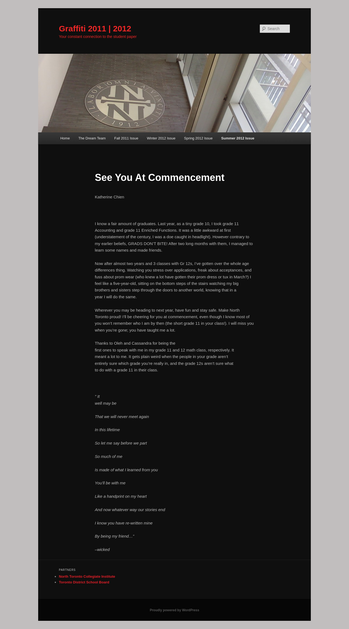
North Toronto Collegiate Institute (87, 576)
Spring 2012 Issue (198, 138)
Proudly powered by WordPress (174, 610)
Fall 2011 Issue (126, 138)
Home (65, 138)
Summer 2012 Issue (237, 138)
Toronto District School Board (84, 582)
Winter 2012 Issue (161, 138)
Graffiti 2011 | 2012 (95, 28)
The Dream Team (92, 138)
